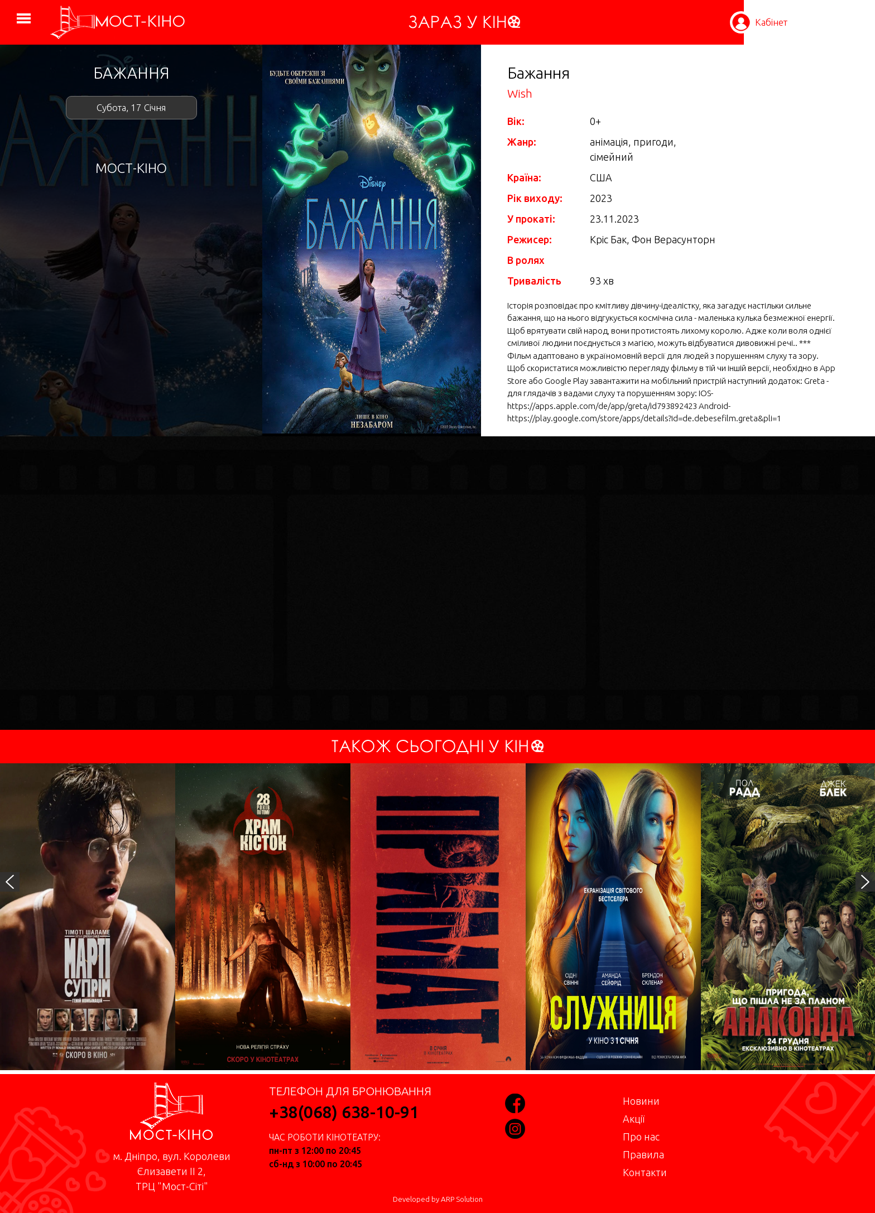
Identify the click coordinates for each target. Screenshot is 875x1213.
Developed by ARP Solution (438, 1199)
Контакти (645, 1172)
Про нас (641, 1136)
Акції (634, 1118)
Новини (641, 1100)
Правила (643, 1154)
